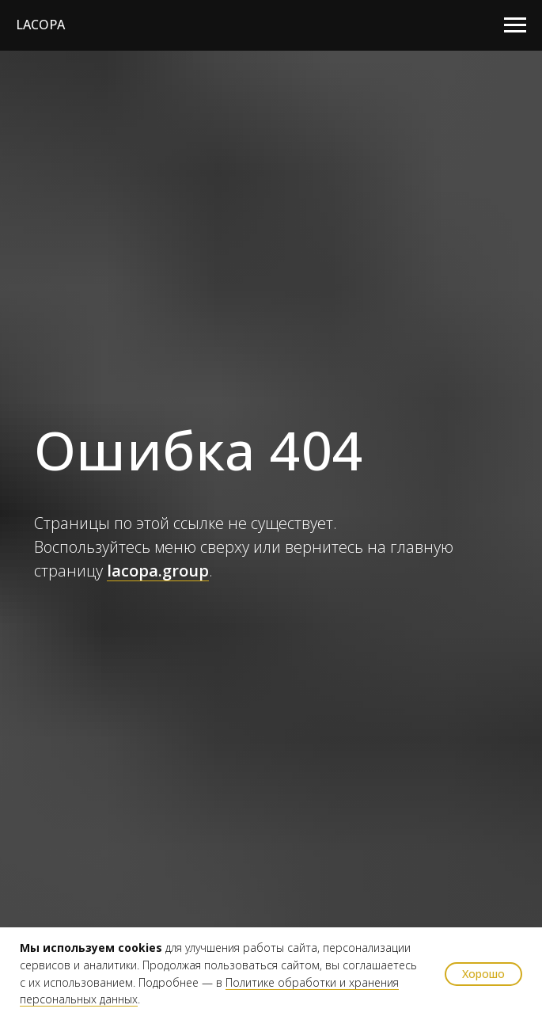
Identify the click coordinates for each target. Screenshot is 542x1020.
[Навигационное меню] (515, 25)
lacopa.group (158, 570)
